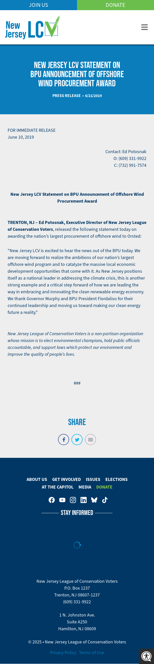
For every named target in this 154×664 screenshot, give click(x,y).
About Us (37, 479)
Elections (116, 479)
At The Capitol (57, 487)
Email (90, 436)
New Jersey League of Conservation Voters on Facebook (51, 500)
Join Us (38, 5)
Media (85, 487)
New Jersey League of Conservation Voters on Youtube (62, 500)
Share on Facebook (63, 436)
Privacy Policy (63, 652)
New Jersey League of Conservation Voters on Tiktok (105, 500)
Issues (93, 479)
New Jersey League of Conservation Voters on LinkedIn (83, 500)
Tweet (77, 436)
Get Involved (66, 479)
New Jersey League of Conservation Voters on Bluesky (94, 500)
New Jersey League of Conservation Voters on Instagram (73, 500)
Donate (115, 5)
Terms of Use (91, 652)
